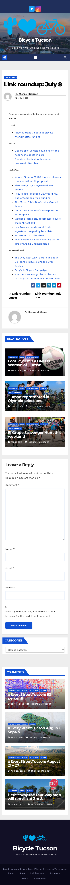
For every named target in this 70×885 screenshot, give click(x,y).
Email (9, 568)
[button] (65, 57)
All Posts (13, 357)
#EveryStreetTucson (18, 690)
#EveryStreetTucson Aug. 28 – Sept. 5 (35, 730)
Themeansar (60, 869)
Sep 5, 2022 (17, 737)
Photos (44, 424)
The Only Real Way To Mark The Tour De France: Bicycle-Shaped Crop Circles (36, 261)
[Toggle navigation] (35, 57)
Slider (43, 690)
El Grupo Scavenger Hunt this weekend (34, 434)
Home (11, 873)
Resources (54, 873)
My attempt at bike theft (29, 235)
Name (10, 549)
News (43, 388)
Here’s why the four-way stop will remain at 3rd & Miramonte (34, 799)
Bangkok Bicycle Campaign (31, 270)
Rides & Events (15, 393)
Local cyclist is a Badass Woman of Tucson (29, 363)
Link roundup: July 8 (33, 84)
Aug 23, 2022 (18, 804)
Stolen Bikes (39, 878)
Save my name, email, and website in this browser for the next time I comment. (30, 614)
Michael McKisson (28, 94)
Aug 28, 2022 (18, 771)
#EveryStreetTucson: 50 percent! (29, 696)
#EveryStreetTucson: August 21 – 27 (34, 763)
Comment (12, 484)
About (25, 878)
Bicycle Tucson (35, 40)
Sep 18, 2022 (17, 704)
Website (10, 587)
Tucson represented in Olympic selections (28, 399)
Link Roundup (10, 77)
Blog (22, 357)
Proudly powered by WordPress (18, 869)
